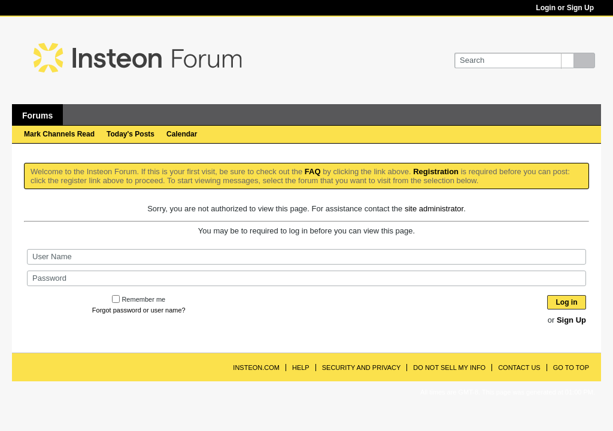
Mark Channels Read (59, 134)
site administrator (434, 208)
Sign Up (571, 319)
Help (300, 367)
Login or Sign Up (565, 8)
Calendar (181, 134)
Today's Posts (130, 134)
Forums (37, 115)
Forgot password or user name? (139, 310)
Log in (567, 302)
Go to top (571, 367)
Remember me (138, 299)
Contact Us (519, 367)
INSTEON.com (256, 367)
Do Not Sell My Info (449, 367)
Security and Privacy (361, 367)
